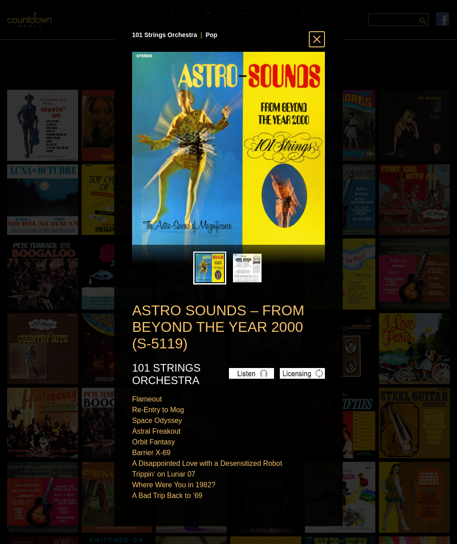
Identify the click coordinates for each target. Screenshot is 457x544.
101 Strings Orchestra (164, 34)
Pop (211, 34)
